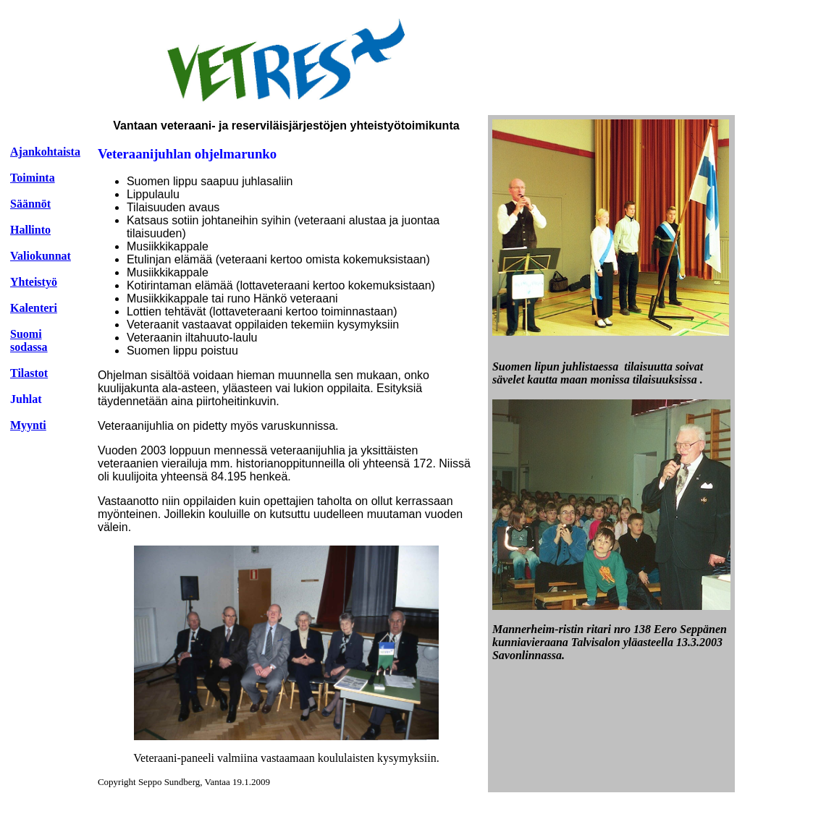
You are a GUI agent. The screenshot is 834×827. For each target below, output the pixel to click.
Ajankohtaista (45, 151)
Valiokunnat (40, 256)
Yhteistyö (33, 282)
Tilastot (29, 373)
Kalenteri (33, 308)
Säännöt (30, 204)
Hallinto (30, 230)
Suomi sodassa (29, 340)
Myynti (28, 425)
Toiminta (32, 177)
